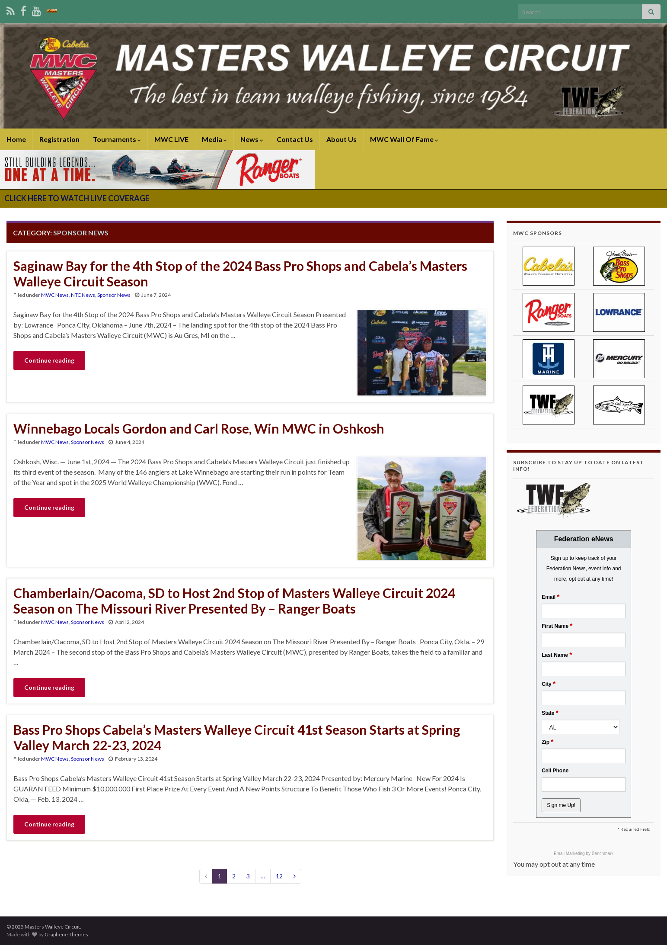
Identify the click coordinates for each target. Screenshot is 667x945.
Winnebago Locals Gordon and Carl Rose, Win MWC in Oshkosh (198, 428)
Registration (59, 139)
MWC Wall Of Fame (404, 139)
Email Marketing (570, 853)
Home (16, 139)
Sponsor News (114, 295)
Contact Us (295, 139)
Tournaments (117, 139)
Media (214, 139)
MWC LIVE (171, 139)
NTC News (83, 295)
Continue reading (49, 360)
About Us (341, 139)
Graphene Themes (66, 934)
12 (279, 876)
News (251, 139)
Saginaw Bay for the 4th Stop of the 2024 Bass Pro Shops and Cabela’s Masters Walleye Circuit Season (240, 273)
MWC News (55, 295)
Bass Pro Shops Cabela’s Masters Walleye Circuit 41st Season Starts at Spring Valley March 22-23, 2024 (236, 737)
